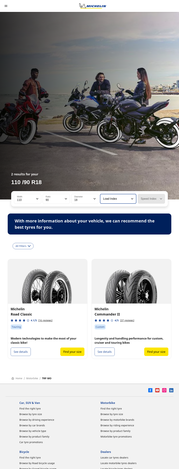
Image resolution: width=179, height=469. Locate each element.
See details (21, 352)
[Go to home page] (93, 6)
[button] (36, 199)
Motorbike (32, 378)
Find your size (72, 352)
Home (16, 378)
